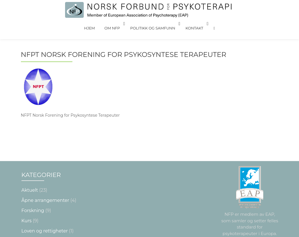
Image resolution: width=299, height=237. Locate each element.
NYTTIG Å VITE (37, 206)
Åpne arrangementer (45, 165)
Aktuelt (29, 155)
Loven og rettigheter (44, 196)
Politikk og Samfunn (151, 24)
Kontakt (191, 24)
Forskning (32, 176)
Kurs (26, 186)
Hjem (94, 24)
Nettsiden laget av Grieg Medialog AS (149, 232)
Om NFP (113, 24)
